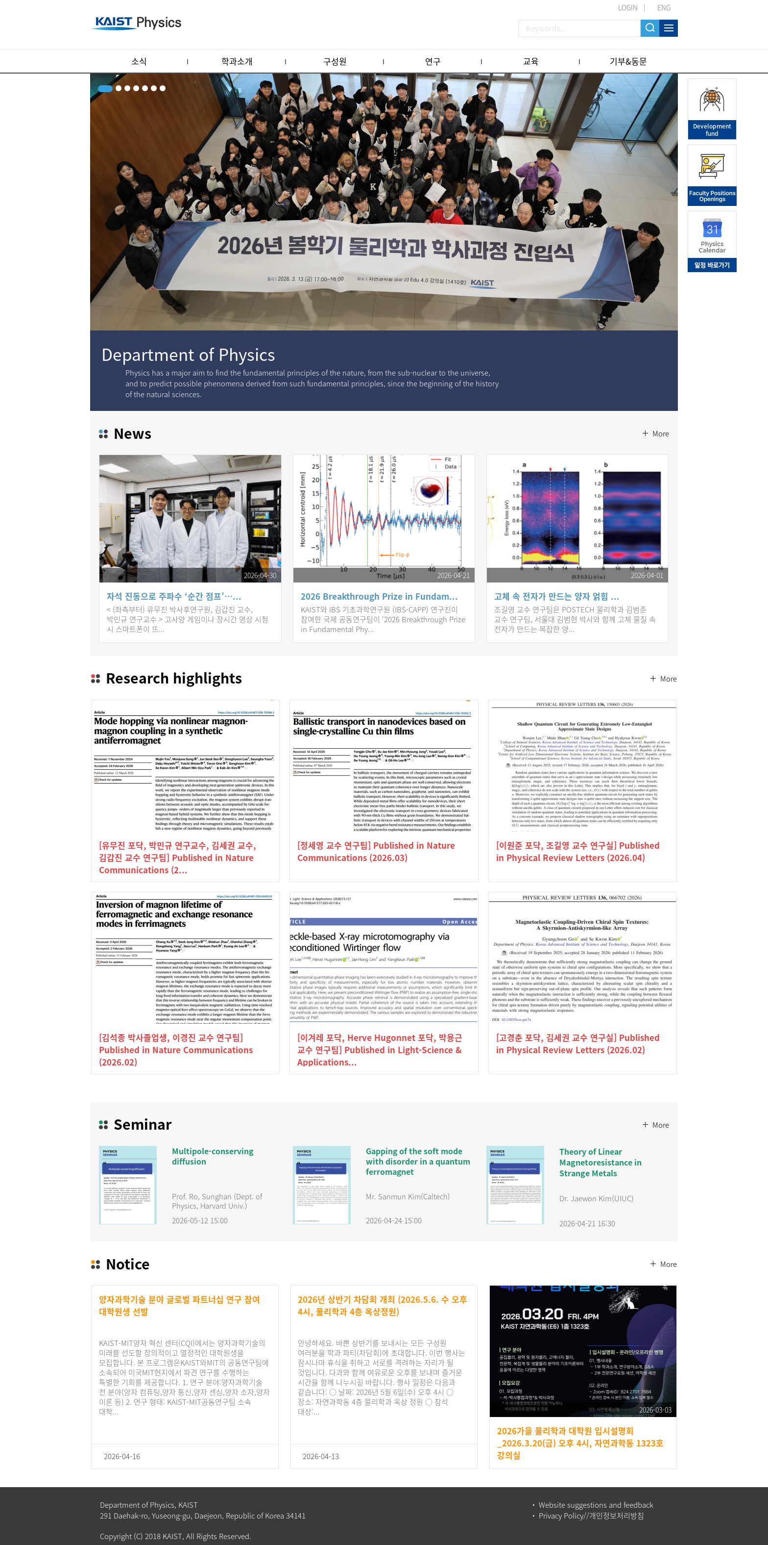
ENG (664, 7)
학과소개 (237, 61)
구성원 (335, 61)
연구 (433, 61)
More (659, 410)
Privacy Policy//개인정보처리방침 (591, 1507)
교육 (531, 61)
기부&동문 (628, 61)
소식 (139, 61)
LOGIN (628, 7)
